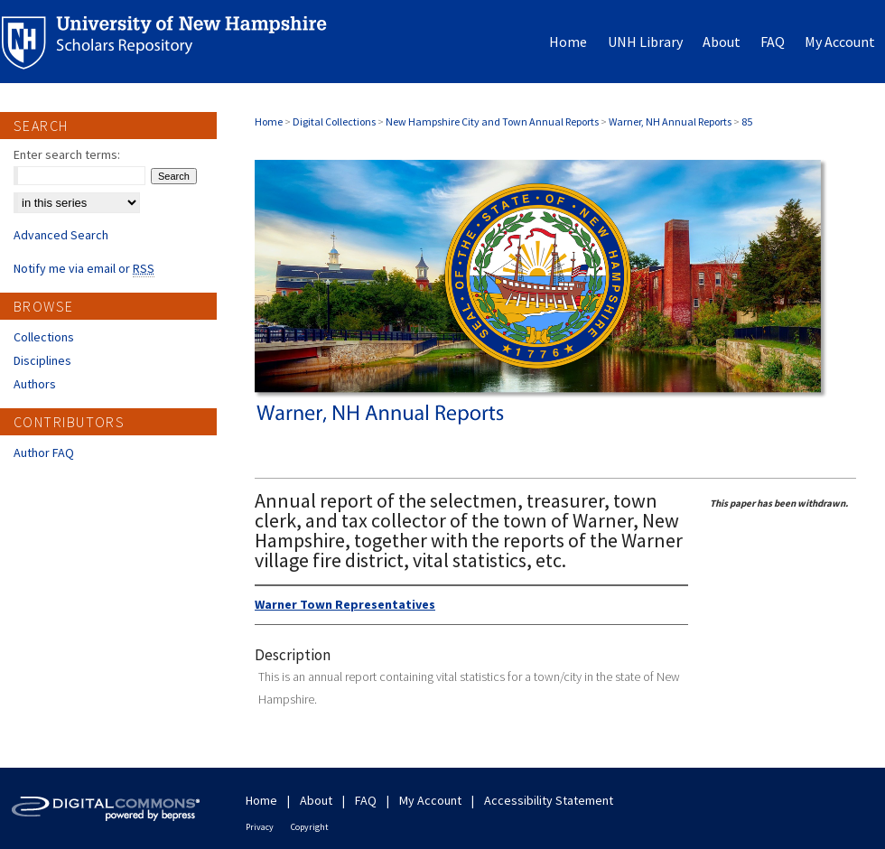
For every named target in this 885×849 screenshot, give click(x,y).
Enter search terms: (67, 154)
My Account (430, 800)
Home (269, 121)
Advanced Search (61, 235)
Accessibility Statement (548, 800)
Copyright (310, 827)
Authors (35, 384)
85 (746, 121)
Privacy (260, 827)
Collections (44, 337)
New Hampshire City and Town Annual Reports (492, 121)
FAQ (366, 800)
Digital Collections (334, 121)
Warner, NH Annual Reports (670, 121)
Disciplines (42, 360)
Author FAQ (44, 452)
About (316, 800)
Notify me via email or (84, 268)
